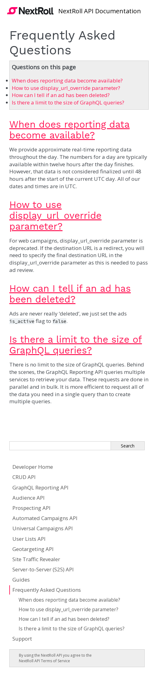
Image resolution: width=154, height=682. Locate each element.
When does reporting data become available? (69, 600)
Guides (21, 579)
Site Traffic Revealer (36, 559)
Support (22, 638)
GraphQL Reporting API (40, 487)
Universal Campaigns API (42, 528)
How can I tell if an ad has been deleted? (64, 619)
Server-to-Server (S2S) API (43, 569)
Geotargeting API (33, 549)
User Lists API (29, 538)
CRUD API (24, 477)
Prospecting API (31, 507)
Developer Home (32, 466)
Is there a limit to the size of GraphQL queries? (72, 628)
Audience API (28, 497)
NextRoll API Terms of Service (44, 660)
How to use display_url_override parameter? (68, 609)
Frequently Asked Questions (46, 589)
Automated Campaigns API (44, 518)
